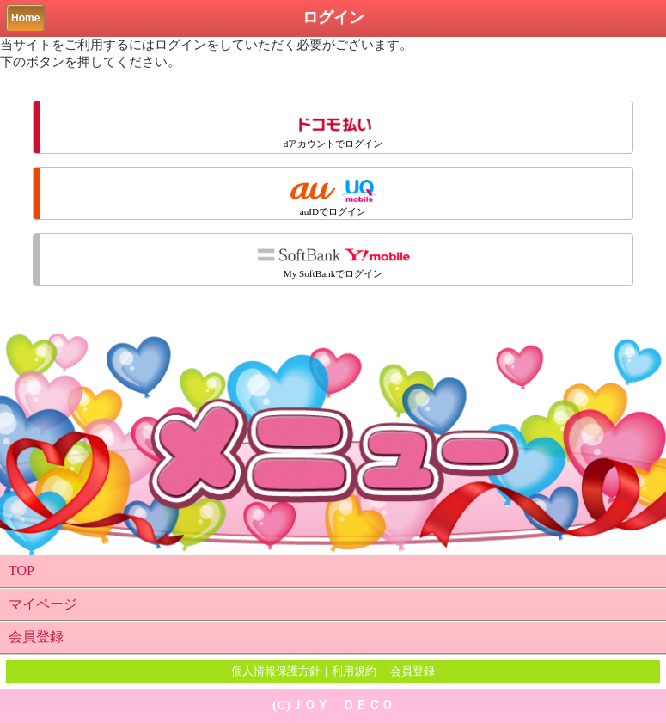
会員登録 (36, 636)
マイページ (43, 604)
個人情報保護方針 (276, 671)
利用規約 (354, 671)
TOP (21, 570)
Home (25, 18)
